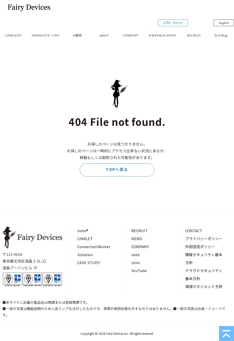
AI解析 (77, 35)
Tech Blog (221, 35)
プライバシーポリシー (204, 238)
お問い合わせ (173, 23)
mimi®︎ (104, 35)
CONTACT (193, 230)
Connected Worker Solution (93, 250)
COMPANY (131, 35)
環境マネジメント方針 (204, 286)
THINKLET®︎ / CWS (45, 35)
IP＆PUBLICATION (162, 35)
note (135, 254)
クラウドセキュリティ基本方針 (203, 274)
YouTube (139, 270)
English (224, 23)
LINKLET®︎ (13, 35)
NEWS (136, 238)
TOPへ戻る (117, 169)
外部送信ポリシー (200, 246)
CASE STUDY (88, 262)
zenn (135, 262)
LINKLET (85, 238)
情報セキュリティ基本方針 (203, 258)
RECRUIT (194, 35)
